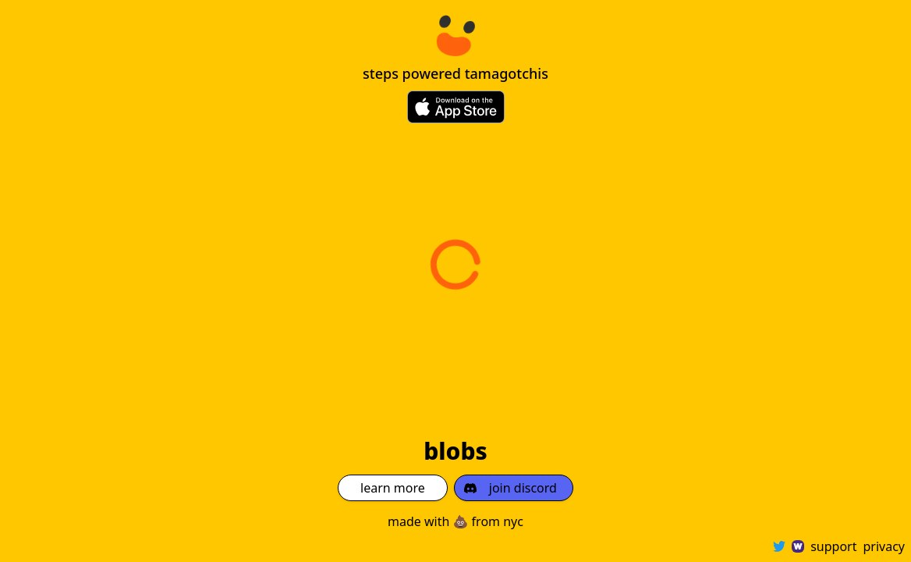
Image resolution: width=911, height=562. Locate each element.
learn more (392, 487)
